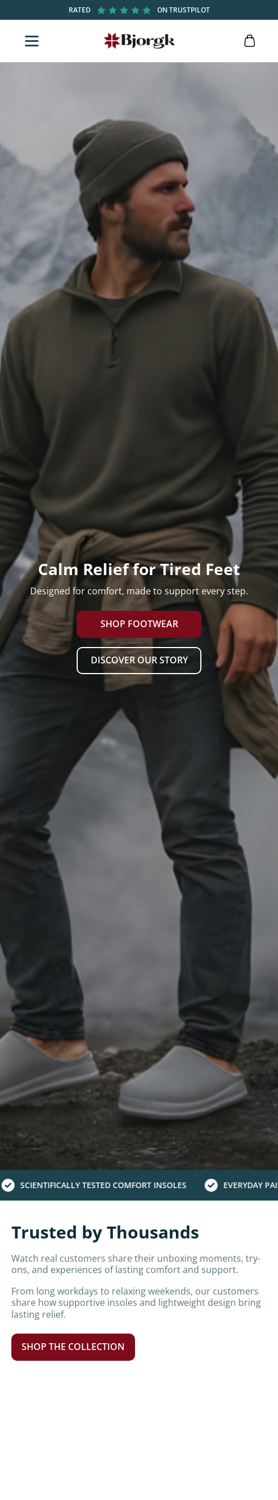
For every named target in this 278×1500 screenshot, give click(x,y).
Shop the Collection (73, 1346)
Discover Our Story (139, 660)
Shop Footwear (139, 624)
